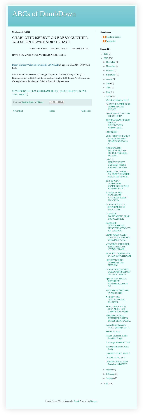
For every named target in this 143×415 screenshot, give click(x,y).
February (110, 374)
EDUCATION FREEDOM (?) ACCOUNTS (117, 291)
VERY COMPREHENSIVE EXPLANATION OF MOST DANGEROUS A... (118, 140)
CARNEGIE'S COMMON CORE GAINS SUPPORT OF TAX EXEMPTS (118, 272)
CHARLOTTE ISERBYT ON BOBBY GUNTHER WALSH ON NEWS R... (118, 174)
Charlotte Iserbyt (113, 37)
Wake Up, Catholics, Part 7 (117, 100)
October (110, 70)
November (111, 66)
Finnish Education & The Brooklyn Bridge (116, 337)
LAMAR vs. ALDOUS (116, 357)
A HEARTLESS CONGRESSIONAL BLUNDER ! (116, 299)
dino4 (76, 401)
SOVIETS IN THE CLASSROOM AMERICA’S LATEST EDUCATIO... (117, 196)
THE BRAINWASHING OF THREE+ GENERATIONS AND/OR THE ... (118, 124)
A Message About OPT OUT (118, 342)
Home (52, 111)
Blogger (93, 401)
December (110, 62)
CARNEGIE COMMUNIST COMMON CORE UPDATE (118, 106)
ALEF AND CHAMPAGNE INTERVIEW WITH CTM (118, 254)
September (111, 75)
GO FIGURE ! (112, 132)
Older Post (86, 111)
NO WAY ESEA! (113, 332)
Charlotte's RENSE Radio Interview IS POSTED (117, 363)
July (108, 83)
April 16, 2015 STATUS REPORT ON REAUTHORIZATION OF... (117, 282)
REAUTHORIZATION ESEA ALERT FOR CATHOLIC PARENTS (117, 309)
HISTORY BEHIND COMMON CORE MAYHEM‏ (115, 262)
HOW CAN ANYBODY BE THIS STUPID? (118, 114)
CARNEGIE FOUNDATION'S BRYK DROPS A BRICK (118, 216)
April (108, 96)
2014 (106, 383)
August (109, 79)
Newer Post (18, 111)
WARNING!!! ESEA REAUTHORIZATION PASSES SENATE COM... (118, 318)
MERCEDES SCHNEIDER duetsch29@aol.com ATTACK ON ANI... (118, 246)
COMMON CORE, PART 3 (117, 353)
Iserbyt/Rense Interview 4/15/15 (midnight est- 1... (118, 326)
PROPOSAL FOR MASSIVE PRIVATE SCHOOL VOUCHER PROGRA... (116, 152)
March (109, 370)
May (108, 92)
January (109, 378)
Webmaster (111, 41)
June (108, 88)
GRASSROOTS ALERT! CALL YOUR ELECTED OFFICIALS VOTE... (118, 237)
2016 (106, 54)
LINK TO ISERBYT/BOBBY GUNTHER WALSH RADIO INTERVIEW (116, 163)
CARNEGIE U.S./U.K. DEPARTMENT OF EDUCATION (116, 207)
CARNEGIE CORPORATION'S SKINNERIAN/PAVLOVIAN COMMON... (118, 227)
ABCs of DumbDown (44, 14)
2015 (106, 58)
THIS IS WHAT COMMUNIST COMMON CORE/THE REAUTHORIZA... (117, 185)
